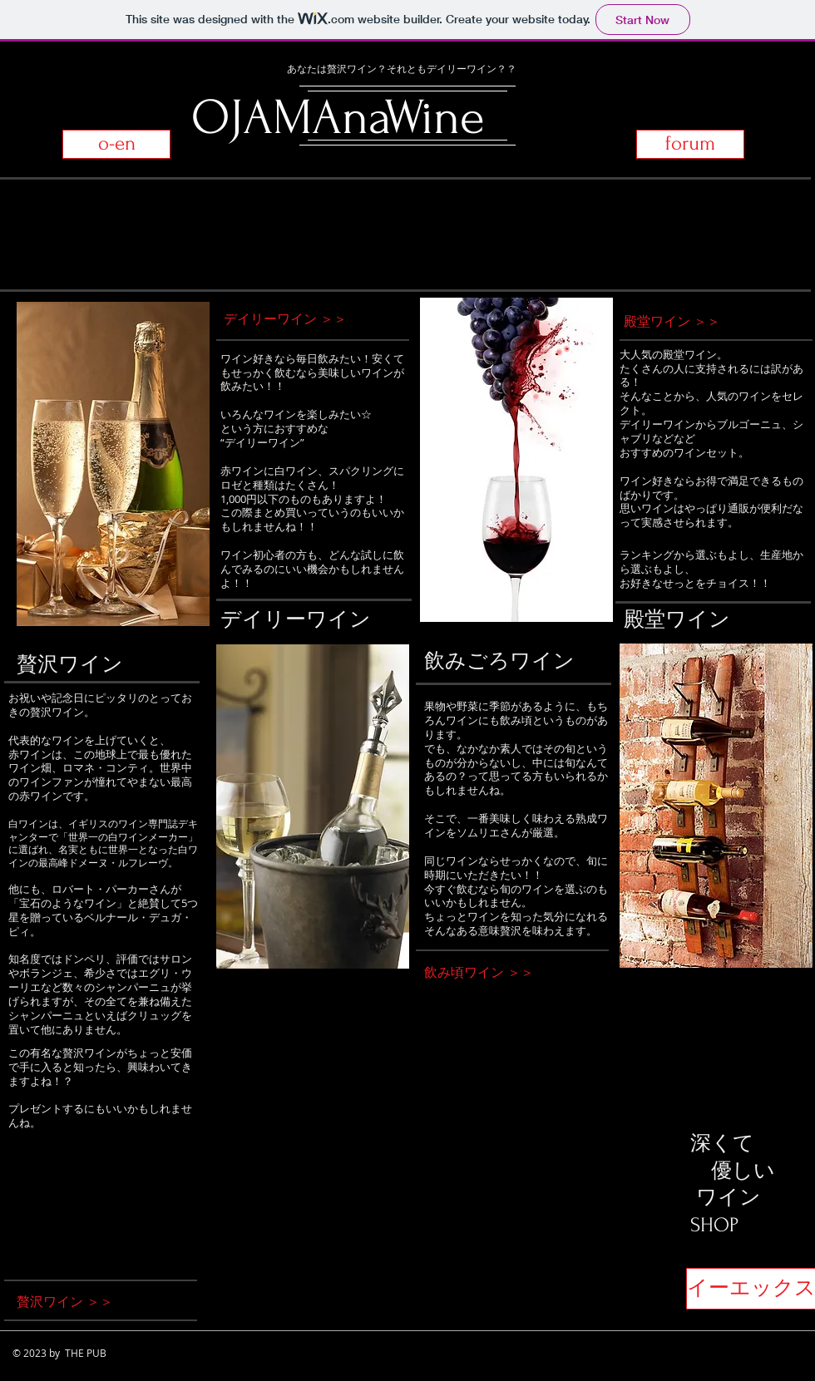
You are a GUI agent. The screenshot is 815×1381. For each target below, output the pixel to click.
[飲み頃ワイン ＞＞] (509, 972)
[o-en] (116, 144)
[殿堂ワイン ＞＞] (709, 321)
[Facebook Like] (764, 1166)
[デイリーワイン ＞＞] (301, 319)
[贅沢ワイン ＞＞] (93, 1301)
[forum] (690, 144)
